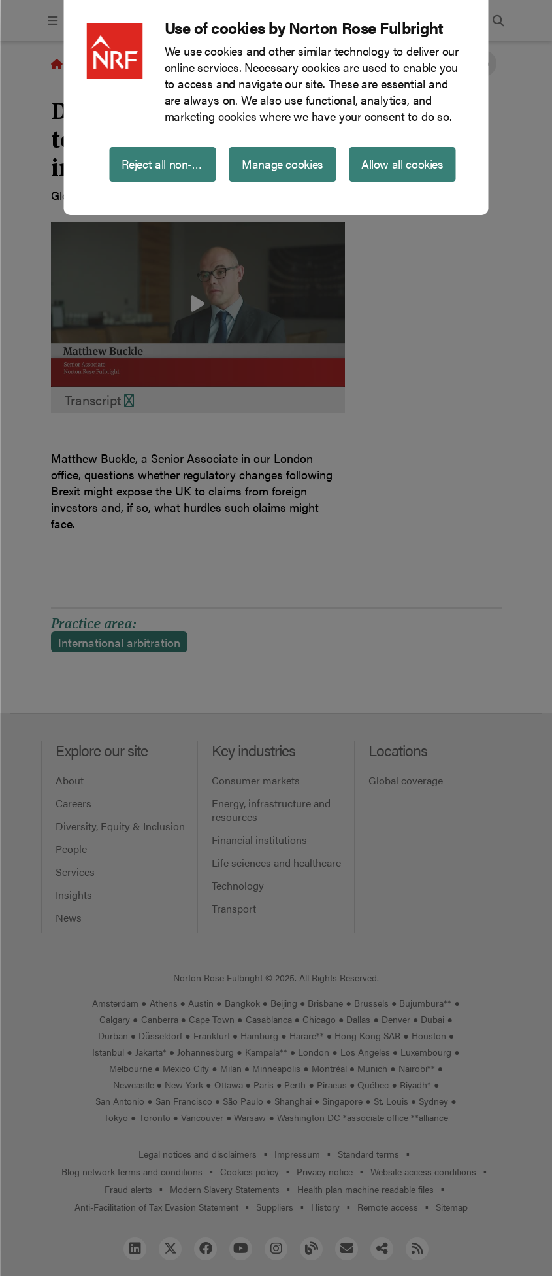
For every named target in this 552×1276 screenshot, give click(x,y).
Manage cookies (282, 164)
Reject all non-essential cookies (169, 164)
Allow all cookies (402, 164)
